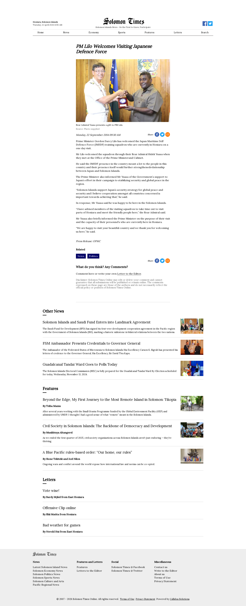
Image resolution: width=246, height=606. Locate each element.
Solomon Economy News (48, 570)
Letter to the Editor (129, 273)
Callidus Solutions (180, 599)
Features (149, 32)
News (66, 32)
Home (40, 32)
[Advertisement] (77, 9)
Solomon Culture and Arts (48, 581)
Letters (178, 32)
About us (159, 574)
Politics (93, 256)
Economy (94, 32)
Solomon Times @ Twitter (127, 570)
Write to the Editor (165, 570)
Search (205, 32)
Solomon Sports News (46, 577)
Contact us (160, 567)
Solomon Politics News (46, 574)
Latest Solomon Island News (50, 567)
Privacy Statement (165, 581)
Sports (121, 32)
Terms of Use (162, 577)
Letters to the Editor (89, 570)
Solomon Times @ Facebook (128, 567)
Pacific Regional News (46, 584)
